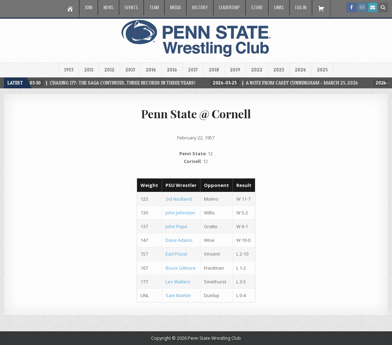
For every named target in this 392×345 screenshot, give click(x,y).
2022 (256, 70)
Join (88, 7)
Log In (300, 7)
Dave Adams (179, 240)
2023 (278, 70)
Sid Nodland (179, 199)
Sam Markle (178, 295)
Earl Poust (176, 254)
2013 (130, 70)
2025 (322, 70)
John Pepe (176, 226)
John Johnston (180, 212)
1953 (68, 70)
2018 (214, 70)
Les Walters (178, 281)
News (108, 7)
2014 (151, 70)
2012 (109, 70)
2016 (172, 70)
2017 (193, 70)
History (200, 7)
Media (175, 7)
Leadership (229, 7)
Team (154, 7)
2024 (300, 70)
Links (279, 7)
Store (257, 7)
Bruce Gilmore (181, 268)
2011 (88, 70)
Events (131, 7)
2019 (235, 70)
